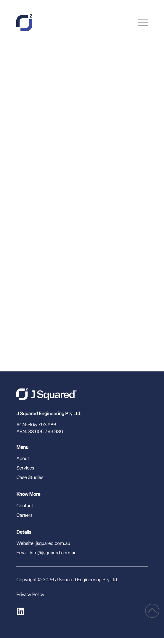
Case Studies (29, 478)
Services (25, 468)
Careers (24, 515)
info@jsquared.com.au (53, 553)
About (22, 459)
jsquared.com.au (53, 543)
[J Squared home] (46, 394)
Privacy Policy (30, 594)
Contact (24, 506)
